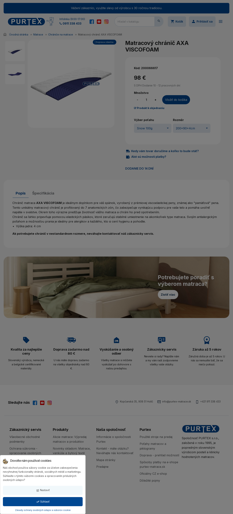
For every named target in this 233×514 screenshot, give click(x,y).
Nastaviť (43, 490)
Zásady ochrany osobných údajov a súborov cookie (43, 510)
